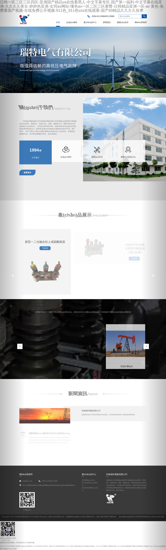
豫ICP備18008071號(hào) (106, 517)
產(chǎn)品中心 (90, 22)
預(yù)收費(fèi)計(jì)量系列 (90, 484)
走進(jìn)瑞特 (71, 22)
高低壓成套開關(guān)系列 (90, 489)
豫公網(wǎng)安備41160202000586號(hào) (135, 517)
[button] (12, 275)
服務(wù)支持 (122, 22)
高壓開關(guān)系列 (88, 480)
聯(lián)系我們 (141, 22)
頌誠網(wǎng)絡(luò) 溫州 (75, 517)
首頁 (58, 22)
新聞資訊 (107, 22)
